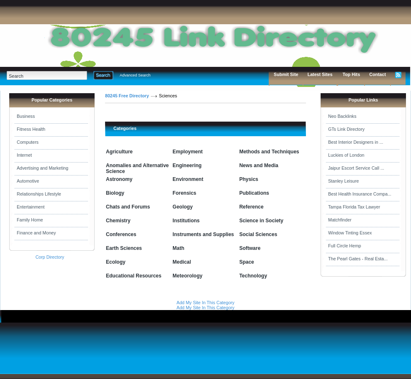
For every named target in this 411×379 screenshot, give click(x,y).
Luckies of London (346, 155)
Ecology (116, 262)
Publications (254, 193)
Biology (115, 193)
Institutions (186, 221)
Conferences (121, 234)
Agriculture (119, 152)
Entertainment (30, 206)
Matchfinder (340, 219)
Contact (377, 74)
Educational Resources (134, 276)
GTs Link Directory (346, 129)
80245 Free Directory (127, 95)
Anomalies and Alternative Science (137, 168)
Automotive (28, 180)
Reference (251, 207)
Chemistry (118, 221)
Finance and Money (36, 232)
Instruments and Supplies (203, 234)
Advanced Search (135, 75)
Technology (253, 276)
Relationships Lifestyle (39, 193)
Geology (182, 207)
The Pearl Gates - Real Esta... (358, 258)
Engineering (186, 165)
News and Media (258, 165)
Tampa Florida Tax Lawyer (354, 206)
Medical (181, 262)
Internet (24, 155)
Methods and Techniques (269, 152)
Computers (28, 142)
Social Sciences (258, 234)
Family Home (30, 219)
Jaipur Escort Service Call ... (356, 167)
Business (26, 116)
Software (250, 248)
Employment (187, 152)
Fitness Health (31, 129)
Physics (248, 179)
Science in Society (261, 221)
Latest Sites (320, 74)
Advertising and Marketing (42, 167)
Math (178, 248)
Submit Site (286, 74)
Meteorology (187, 276)
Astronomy (119, 179)
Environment (187, 179)
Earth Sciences (124, 248)
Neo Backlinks (342, 116)
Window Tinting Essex (350, 232)
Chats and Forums (128, 207)
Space (246, 262)
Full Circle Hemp (344, 245)
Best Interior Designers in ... (355, 142)
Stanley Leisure (343, 180)
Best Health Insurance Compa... (359, 193)
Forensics (184, 193)
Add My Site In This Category (205, 302)
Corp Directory (50, 256)
